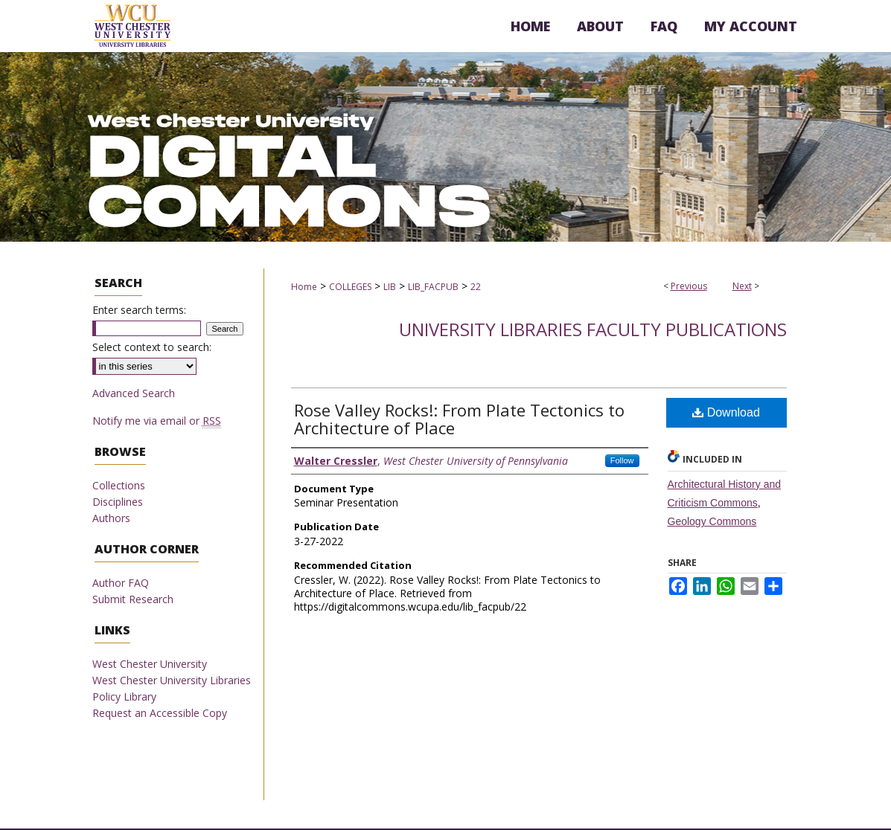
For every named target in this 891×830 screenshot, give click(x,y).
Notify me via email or (156, 421)
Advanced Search (133, 393)
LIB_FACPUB (433, 286)
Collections (118, 485)
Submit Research (132, 599)
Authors (111, 518)
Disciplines (117, 502)
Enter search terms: (139, 310)
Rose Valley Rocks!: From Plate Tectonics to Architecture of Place (459, 419)
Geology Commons (712, 521)
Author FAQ (120, 583)
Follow (622, 460)
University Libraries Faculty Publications (593, 329)
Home (304, 286)
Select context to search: (151, 347)
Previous (689, 286)
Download (726, 412)
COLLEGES (350, 286)
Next (742, 286)
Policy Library (124, 696)
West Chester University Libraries (171, 680)
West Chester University (149, 664)
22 (475, 286)
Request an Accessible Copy (159, 713)
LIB (389, 286)
